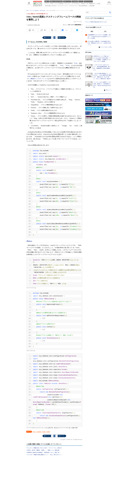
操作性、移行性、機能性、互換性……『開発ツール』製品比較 (43, 450)
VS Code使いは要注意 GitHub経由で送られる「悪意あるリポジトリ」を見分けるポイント (99, 43)
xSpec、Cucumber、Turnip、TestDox (41, 431)
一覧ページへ (108, 90)
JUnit (61, 65)
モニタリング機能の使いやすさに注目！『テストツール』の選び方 (44, 448)
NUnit (68, 65)
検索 (110, 12)
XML (29, 76)
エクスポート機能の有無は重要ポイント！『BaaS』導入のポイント (44, 454)
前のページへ (47, 37)
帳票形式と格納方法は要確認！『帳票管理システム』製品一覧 (43, 452)
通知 (45, 30)
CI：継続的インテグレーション (37, 78)
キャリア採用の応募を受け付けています (96, 22)
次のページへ (61, 37)
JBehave (29, 241)
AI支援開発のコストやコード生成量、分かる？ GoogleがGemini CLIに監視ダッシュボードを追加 (99, 36)
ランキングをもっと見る (106, 47)
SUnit (75, 63)
